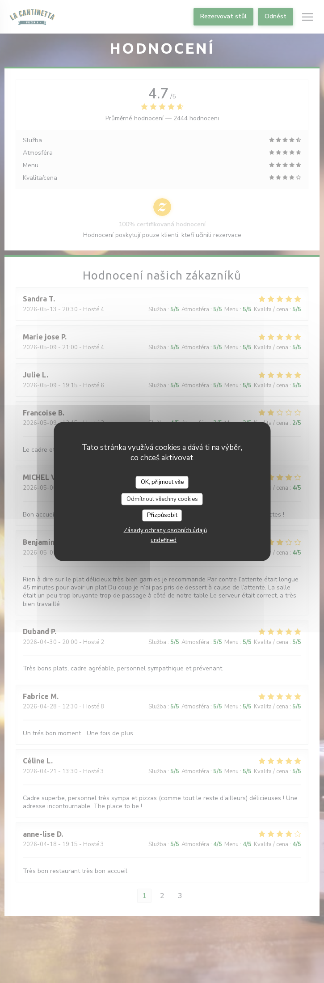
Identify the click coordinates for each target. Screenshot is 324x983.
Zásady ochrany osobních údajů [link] (165, 530)
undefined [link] (164, 540)
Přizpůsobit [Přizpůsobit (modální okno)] (162, 515)
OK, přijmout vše (162, 482)
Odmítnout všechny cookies (162, 499)
